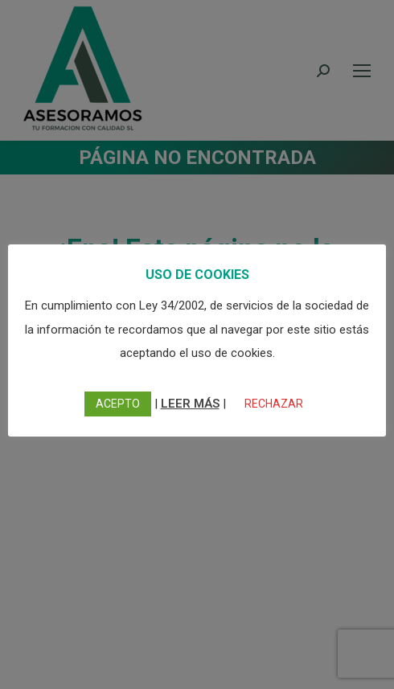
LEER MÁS (190, 403)
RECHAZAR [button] (273, 403)
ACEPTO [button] (118, 403)
